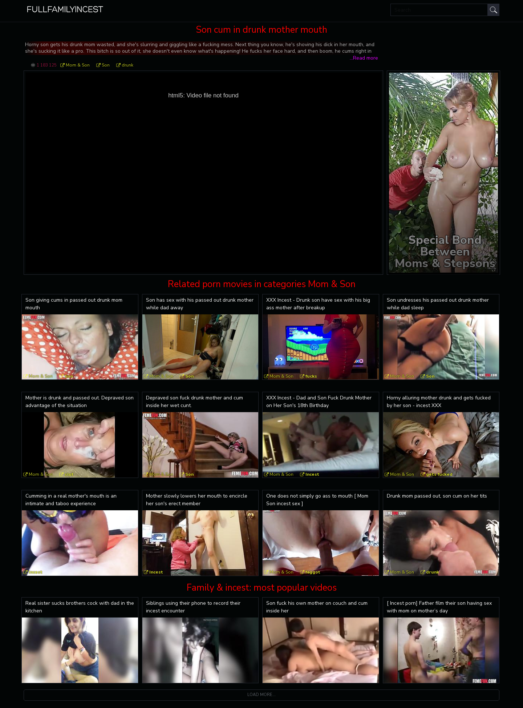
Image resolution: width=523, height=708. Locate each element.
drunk (127, 65)
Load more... (261, 694)
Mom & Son (78, 65)
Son (106, 65)
